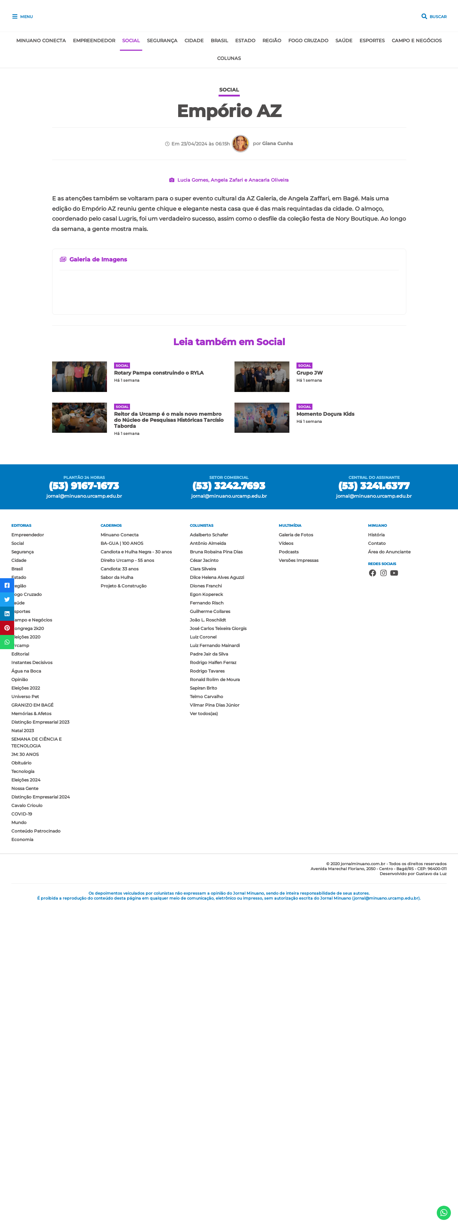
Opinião (19, 998)
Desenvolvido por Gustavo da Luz (413, 1192)
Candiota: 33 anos (119, 888)
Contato (377, 862)
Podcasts (289, 871)
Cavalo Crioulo (27, 1124)
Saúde (343, 40)
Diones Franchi (206, 905)
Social (131, 40)
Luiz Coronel (203, 956)
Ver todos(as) (204, 1032)
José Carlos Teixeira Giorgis (218, 947)
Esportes (372, 40)
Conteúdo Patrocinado (36, 1150)
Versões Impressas (298, 879)
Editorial (20, 973)
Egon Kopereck (206, 913)
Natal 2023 (22, 1049)
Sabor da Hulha (117, 896)
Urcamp (20, 964)
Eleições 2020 (25, 956)
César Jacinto (204, 879)
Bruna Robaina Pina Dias (216, 871)
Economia (22, 1158)
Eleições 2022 (25, 1007)
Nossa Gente (24, 1107)
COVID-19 (21, 1133)
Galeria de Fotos (296, 854)
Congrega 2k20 (27, 947)
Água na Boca (26, 990)
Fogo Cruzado (308, 40)
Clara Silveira (203, 888)
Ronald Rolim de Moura (215, 998)
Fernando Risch (207, 922)
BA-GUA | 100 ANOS (122, 862)
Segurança (162, 40)
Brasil (219, 40)
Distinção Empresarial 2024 (40, 1116)
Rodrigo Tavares (207, 990)
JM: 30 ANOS (25, 1073)
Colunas (229, 58)
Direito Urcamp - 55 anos (127, 879)
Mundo (19, 1141)
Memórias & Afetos (31, 1032)
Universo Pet (25, 1015)
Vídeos (286, 862)
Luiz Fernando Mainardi (215, 964)
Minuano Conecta (41, 40)
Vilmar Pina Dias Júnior (214, 1024)
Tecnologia (22, 1090)
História (376, 854)
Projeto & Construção (124, 905)
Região (271, 40)
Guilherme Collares (210, 930)
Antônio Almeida (208, 862)
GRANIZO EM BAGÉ (32, 1024)
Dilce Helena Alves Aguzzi (217, 896)
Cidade (194, 40)
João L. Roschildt (208, 939)
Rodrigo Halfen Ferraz (213, 981)
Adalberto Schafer (209, 854)
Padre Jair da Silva (209, 973)
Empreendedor (94, 40)
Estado (245, 40)
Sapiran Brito (203, 1007)
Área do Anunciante (389, 871)
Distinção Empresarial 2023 (40, 1041)
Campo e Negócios (417, 40)
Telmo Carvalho (206, 1015)
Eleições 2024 (25, 1099)
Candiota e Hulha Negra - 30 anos (136, 871)
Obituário (21, 1082)
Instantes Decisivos (31, 981)
